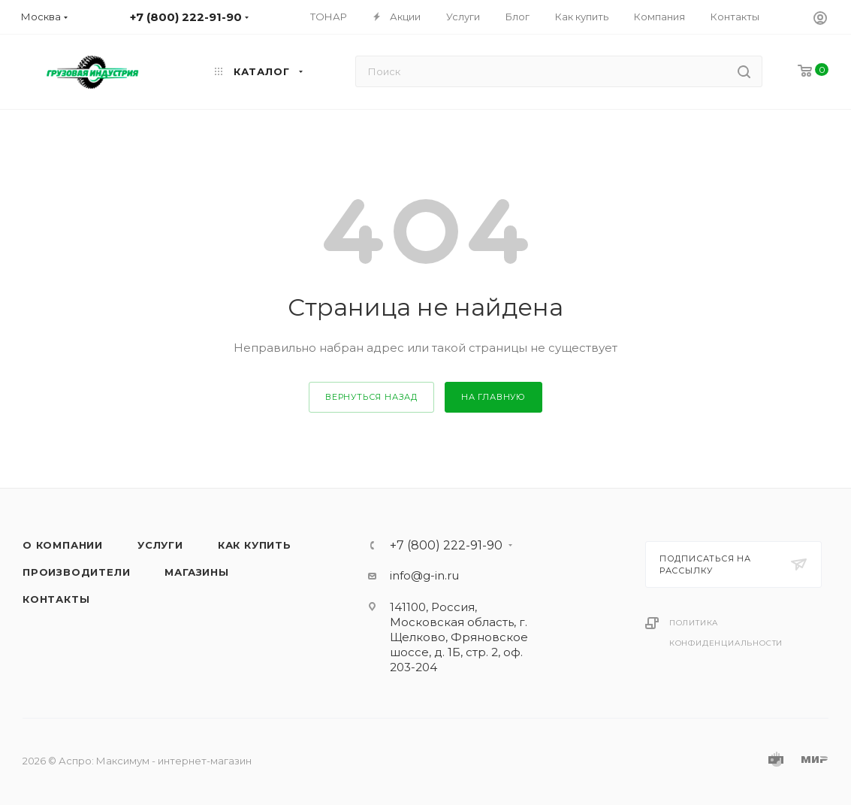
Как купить (254, 545)
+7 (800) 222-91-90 (446, 546)
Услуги (160, 545)
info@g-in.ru (424, 575)
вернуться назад (371, 397)
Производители (76, 572)
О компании (63, 545)
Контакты (56, 599)
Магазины (196, 572)
